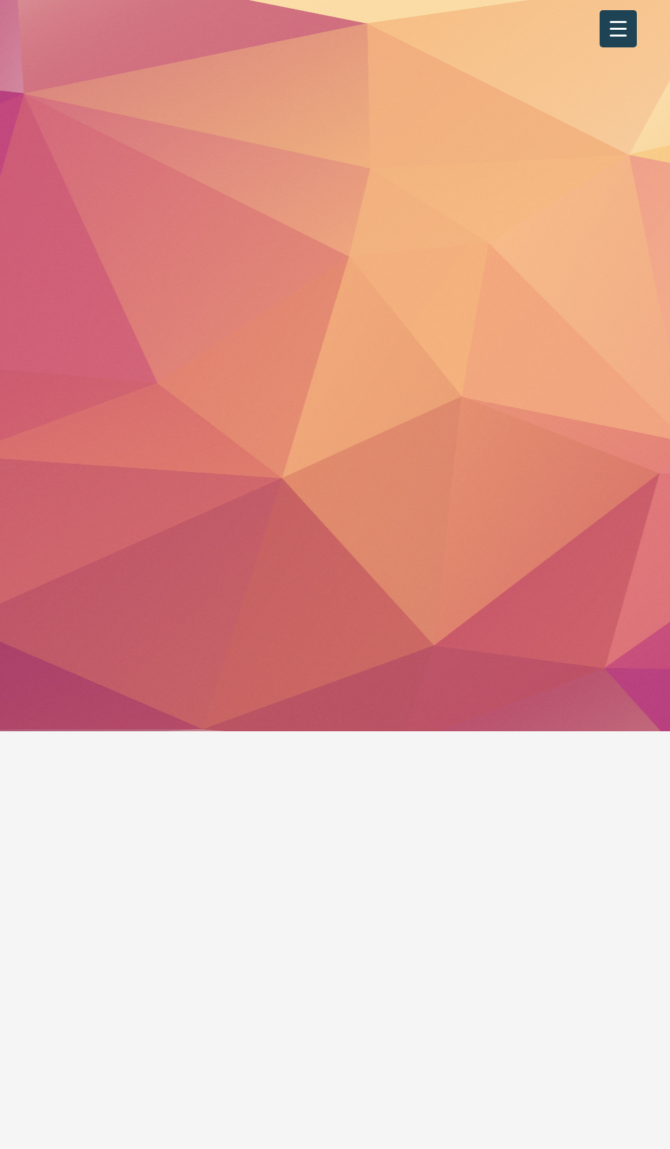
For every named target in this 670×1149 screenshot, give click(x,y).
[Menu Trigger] (618, 28)
